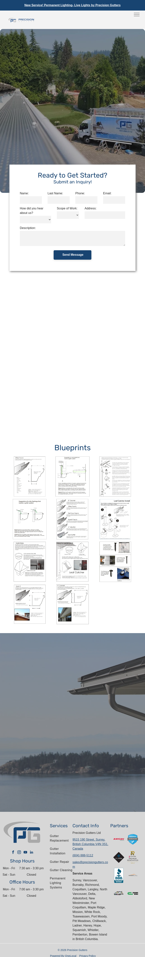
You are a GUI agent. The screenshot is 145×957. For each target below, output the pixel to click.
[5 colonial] (72, 604)
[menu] (137, 14)
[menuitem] (62, 838)
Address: (90, 208)
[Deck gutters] (72, 476)
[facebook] (13, 853)
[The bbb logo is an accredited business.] (118, 875)
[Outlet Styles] (29, 561)
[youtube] (25, 853)
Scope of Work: (67, 208)
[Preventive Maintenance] (72, 561)
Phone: (80, 193)
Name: (24, 193)
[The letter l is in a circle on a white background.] (132, 875)
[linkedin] (31, 853)
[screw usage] (115, 561)
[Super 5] (29, 604)
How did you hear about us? (31, 210)
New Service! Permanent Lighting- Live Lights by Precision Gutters (72, 5)
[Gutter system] (115, 476)
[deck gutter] (29, 519)
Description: (28, 228)
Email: (107, 193)
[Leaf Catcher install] (115, 519)
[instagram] (19, 853)
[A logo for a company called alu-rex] (118, 857)
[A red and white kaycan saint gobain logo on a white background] (118, 839)
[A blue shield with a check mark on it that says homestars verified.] (132, 839)
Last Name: (55, 193)
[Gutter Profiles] (72, 519)
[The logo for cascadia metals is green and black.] (132, 893)
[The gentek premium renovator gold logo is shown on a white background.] (132, 857)
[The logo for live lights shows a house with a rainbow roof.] (118, 893)
